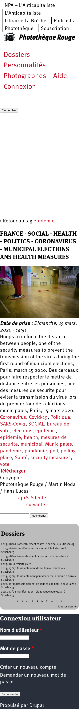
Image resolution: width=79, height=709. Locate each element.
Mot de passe (17, 649)
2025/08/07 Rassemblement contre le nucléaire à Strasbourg (37, 544)
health (31, 437)
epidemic (45, 430)
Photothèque (19, 28)
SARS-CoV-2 (12, 424)
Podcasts (64, 21)
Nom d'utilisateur (21, 630)
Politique (60, 417)
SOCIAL (36, 424)
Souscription (55, 28)
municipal (31, 444)
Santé (21, 457)
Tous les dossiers (68, 606)
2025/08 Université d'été (16, 564)
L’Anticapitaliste (23, 13)
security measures (50, 457)
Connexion (20, 87)
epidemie (10, 437)
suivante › (37, 504)
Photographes (25, 76)
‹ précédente (32, 498)
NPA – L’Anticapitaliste (30, 5)
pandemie (36, 451)
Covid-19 (38, 417)
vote (4, 464)
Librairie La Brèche (25, 21)
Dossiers (17, 55)
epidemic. (44, 221)
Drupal (36, 705)
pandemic (11, 451)
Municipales (58, 444)
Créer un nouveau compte (28, 667)
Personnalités (25, 65)
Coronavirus (13, 417)
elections (22, 430)
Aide (60, 76)
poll (54, 451)
